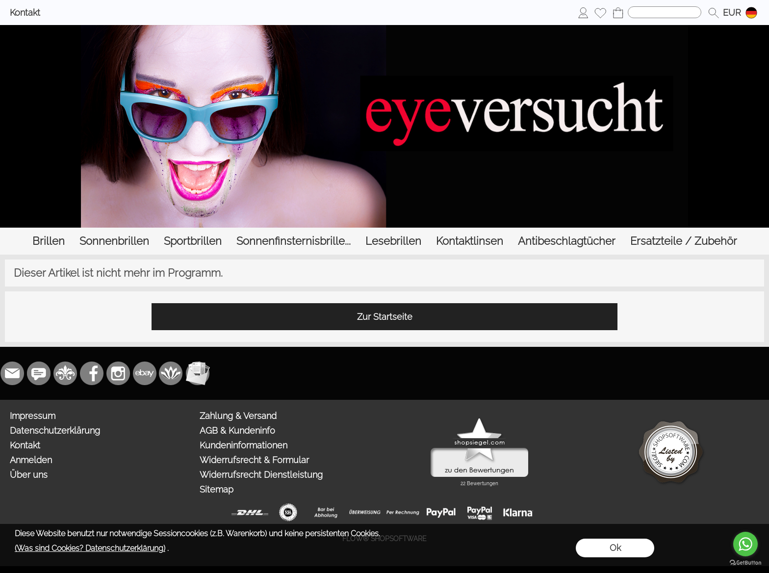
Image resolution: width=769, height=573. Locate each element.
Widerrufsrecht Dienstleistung (261, 474)
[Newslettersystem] (197, 373)
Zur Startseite (384, 317)
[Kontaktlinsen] (470, 241)
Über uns (29, 474)
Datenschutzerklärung (55, 430)
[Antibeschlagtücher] (567, 241)
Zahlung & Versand (238, 416)
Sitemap (216, 489)
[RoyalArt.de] (65, 373)
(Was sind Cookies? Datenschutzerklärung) (90, 548)
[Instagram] (118, 373)
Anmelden (31, 460)
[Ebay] (144, 373)
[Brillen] (48, 241)
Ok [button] (615, 548)
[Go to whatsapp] (745, 544)
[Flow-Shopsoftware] (171, 373)
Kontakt (25, 12)
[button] (713, 12)
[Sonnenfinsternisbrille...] (293, 241)
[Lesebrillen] (393, 241)
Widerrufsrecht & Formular (254, 460)
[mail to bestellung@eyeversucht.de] (12, 373)
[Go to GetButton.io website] (745, 563)
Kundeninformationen (243, 445)
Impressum (32, 416)
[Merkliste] (600, 12)
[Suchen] (664, 12)
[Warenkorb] (618, 12)
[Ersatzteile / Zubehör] (683, 241)
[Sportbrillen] (192, 241)
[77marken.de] (38, 373)
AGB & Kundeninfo (237, 430)
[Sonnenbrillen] (114, 241)
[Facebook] (91, 373)
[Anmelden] (583, 12)
